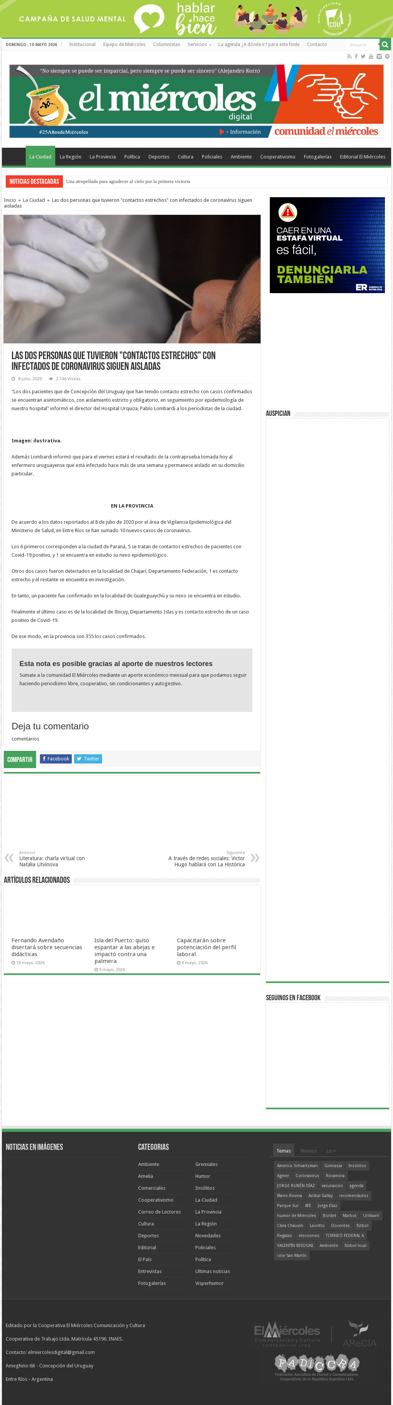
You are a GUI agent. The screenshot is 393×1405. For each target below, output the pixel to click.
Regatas (284, 1235)
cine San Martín (292, 1255)
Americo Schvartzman (297, 1165)
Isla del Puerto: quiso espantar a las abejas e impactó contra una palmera (124, 951)
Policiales (212, 157)
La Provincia (103, 157)
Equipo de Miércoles (124, 44)
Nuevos (309, 1151)
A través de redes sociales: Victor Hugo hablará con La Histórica (205, 858)
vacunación (332, 1185)
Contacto (317, 44)
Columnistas (166, 44)
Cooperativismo (278, 157)
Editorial (147, 1247)
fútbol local (356, 1245)
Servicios (197, 44)
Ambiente (241, 157)
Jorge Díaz (327, 1205)
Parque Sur (288, 1205)
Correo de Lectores (159, 1212)
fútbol (362, 1225)
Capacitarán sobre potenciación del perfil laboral (206, 947)
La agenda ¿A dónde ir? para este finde (258, 44)
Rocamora (335, 1175)
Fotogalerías (318, 157)
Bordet (329, 1215)
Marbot (350, 1215)
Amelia (145, 1176)
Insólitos (205, 1188)
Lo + (331, 1151)
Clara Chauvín (290, 1225)
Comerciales (151, 1188)
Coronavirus (307, 1175)
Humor (202, 1176)
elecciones (309, 1235)
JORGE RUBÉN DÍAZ (296, 1185)
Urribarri (371, 1215)
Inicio (10, 200)
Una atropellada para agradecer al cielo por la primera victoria (128, 181)
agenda (356, 1185)
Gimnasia (333, 1165)
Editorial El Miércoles (362, 157)
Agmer (283, 1175)
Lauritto (317, 1225)
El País (145, 1259)
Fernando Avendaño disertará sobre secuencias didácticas (47, 947)
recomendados (353, 1195)
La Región (70, 157)
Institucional (82, 44)
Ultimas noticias (212, 1271)
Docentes (340, 1225)
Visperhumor (209, 1283)
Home (16, 156)
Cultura (185, 157)
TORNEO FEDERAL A (345, 1235)
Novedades (208, 1235)
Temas (283, 1151)
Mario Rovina (289, 1195)
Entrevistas (150, 1271)
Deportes (159, 157)
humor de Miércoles (296, 1215)
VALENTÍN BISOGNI (295, 1245)
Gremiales (206, 1164)
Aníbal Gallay (321, 1195)
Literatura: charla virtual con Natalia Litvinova (58, 858)
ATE (308, 1205)
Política (132, 157)
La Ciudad (40, 157)
